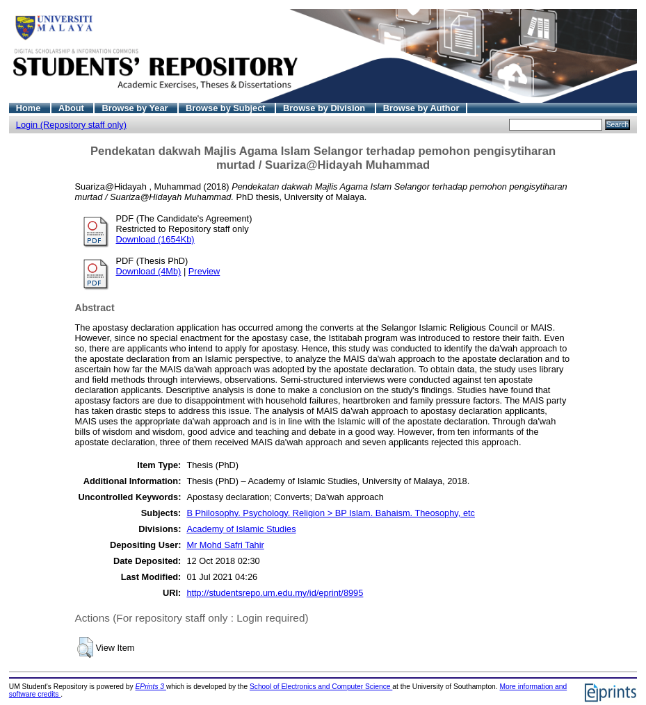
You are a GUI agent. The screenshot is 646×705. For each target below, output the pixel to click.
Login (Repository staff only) (71, 124)
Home (29, 108)
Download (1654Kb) (155, 239)
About (72, 108)
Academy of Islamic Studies (241, 529)
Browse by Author (421, 108)
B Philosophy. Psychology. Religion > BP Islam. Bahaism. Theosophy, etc (330, 513)
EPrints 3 (151, 686)
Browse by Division (325, 108)
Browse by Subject (227, 108)
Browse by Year (136, 108)
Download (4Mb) (148, 271)
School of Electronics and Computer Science (321, 686)
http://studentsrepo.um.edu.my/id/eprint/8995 (274, 593)
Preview (204, 271)
